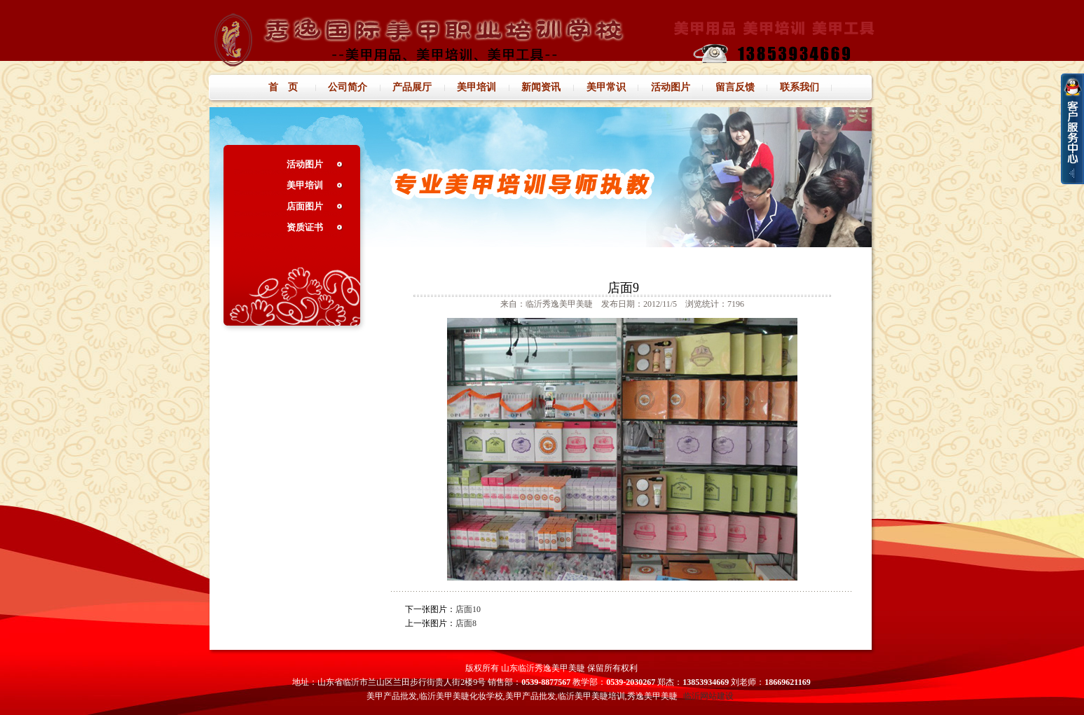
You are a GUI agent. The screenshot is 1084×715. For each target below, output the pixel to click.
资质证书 (305, 227)
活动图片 (305, 164)
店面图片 (305, 206)
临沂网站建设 (708, 696)
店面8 (465, 623)
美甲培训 (305, 185)
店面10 (468, 609)
